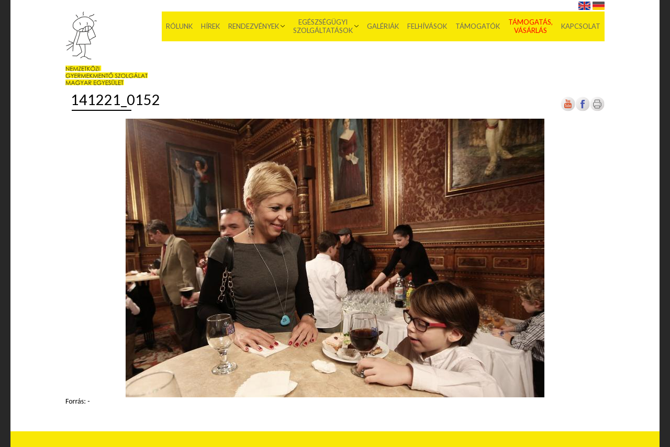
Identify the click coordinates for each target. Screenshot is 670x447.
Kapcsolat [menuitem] (580, 26)
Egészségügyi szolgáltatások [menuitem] (323, 26)
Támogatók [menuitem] (477, 26)
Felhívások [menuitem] (427, 26)
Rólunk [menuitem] (179, 26)
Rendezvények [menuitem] (253, 26)
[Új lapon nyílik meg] (582, 109)
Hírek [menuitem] (210, 26)
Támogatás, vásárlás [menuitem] (530, 26)
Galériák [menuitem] (383, 26)
